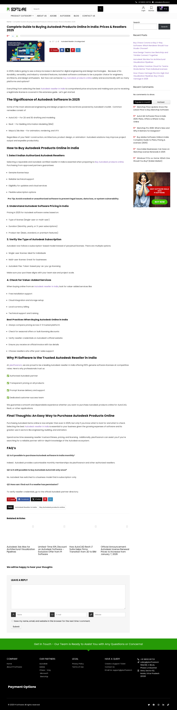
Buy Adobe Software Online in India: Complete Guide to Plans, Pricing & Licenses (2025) (151, 140)
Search (136, 22)
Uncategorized (79, 41)
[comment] (68, 596)
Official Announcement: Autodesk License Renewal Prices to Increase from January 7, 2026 (115, 550)
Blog (76, 15)
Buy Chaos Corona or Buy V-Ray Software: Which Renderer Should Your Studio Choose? (150, 45)
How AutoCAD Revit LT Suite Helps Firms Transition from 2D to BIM (82, 549)
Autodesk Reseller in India (26, 507)
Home (9, 22)
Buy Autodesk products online (52, 507)
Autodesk (65, 15)
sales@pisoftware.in (162, 2)
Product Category (21, 15)
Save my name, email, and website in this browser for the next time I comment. (52, 621)
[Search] (100, 9)
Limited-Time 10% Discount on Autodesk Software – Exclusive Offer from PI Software (52, 550)
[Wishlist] (151, 8)
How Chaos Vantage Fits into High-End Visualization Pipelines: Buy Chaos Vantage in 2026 (151, 76)
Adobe (53, 15)
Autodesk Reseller (67, 41)
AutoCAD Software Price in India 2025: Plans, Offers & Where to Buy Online (149, 119)
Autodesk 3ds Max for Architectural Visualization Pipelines (21, 549)
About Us (42, 15)
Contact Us (88, 15)
